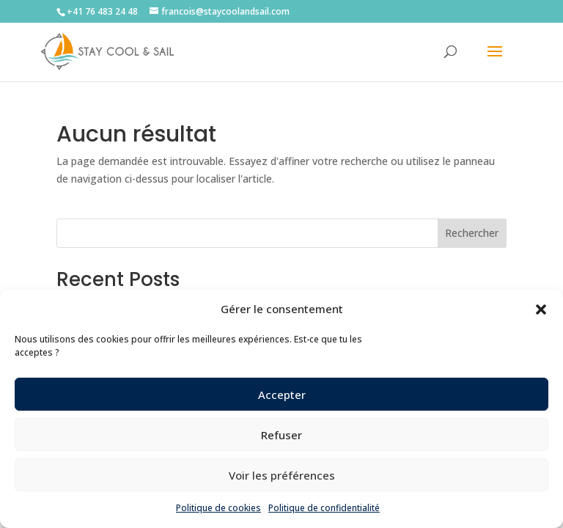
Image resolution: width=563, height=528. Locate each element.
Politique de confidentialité (324, 508)
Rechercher (471, 233)
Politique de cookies (218, 508)
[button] (541, 309)
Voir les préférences (282, 475)
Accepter (282, 394)
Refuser (281, 435)
